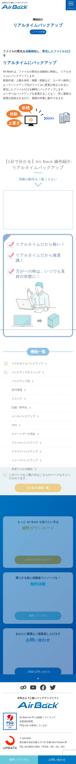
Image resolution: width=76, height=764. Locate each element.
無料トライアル (38, 625)
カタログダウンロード (38, 569)
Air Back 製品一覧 (38, 488)
